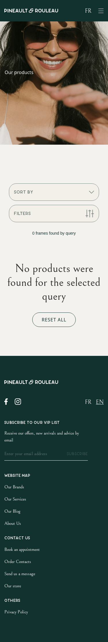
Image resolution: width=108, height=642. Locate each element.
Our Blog (12, 511)
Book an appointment (22, 549)
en (100, 402)
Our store (12, 585)
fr (88, 11)
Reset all (54, 320)
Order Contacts (17, 561)
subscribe (77, 454)
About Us (12, 523)
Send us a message (19, 573)
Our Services (15, 499)
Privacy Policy (16, 612)
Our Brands (14, 487)
